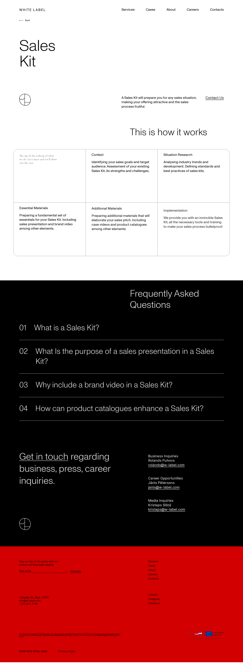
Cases (150, 9)
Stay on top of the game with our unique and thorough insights (38, 577)
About (171, 9)
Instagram (154, 613)
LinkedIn (153, 609)
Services (128, 9)
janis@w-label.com (164, 501)
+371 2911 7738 (28, 618)
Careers (193, 9)
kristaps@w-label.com (166, 524)
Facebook (154, 617)
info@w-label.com (29, 615)
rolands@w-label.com (166, 479)
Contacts (217, 9)
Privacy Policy (67, 665)
